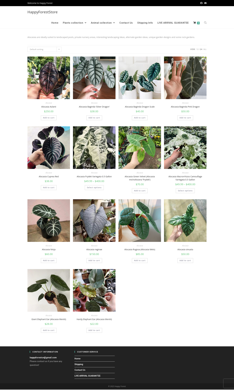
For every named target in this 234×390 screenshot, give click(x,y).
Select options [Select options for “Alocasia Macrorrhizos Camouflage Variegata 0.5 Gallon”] (185, 191)
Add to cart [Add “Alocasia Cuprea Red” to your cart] (48, 188)
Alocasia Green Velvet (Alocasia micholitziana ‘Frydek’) (140, 178)
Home (77, 359)
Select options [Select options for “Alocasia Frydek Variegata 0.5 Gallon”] (94, 188)
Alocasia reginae (94, 249)
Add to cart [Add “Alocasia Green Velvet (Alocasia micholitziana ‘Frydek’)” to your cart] (140, 191)
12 (197, 49)
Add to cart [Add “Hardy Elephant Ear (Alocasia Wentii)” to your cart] (94, 331)
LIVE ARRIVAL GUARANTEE (87, 376)
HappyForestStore (42, 11)
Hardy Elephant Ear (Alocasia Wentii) (94, 319)
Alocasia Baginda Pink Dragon (185, 106)
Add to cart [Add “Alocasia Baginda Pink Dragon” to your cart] (185, 118)
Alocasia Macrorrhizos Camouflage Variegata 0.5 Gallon (185, 178)
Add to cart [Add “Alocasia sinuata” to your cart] (185, 261)
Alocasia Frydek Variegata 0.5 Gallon (94, 176)
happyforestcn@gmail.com (43, 358)
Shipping (78, 365)
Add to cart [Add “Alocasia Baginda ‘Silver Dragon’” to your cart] (94, 118)
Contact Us (79, 370)
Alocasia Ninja (49, 249)
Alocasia (49, 103)
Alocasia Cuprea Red (49, 176)
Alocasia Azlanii (48, 106)
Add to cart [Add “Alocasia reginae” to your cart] (94, 261)
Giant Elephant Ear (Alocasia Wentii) (48, 319)
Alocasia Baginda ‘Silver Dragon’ (94, 106)
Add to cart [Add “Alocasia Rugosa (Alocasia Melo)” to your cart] (140, 261)
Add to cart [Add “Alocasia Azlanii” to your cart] (48, 118)
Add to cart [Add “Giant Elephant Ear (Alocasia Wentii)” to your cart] (48, 331)
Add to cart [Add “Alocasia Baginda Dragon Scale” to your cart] (140, 118)
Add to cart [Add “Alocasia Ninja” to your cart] (48, 261)
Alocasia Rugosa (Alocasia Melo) (139, 249)
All (205, 49)
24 (201, 49)
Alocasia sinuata (185, 249)
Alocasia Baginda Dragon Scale (140, 106)
